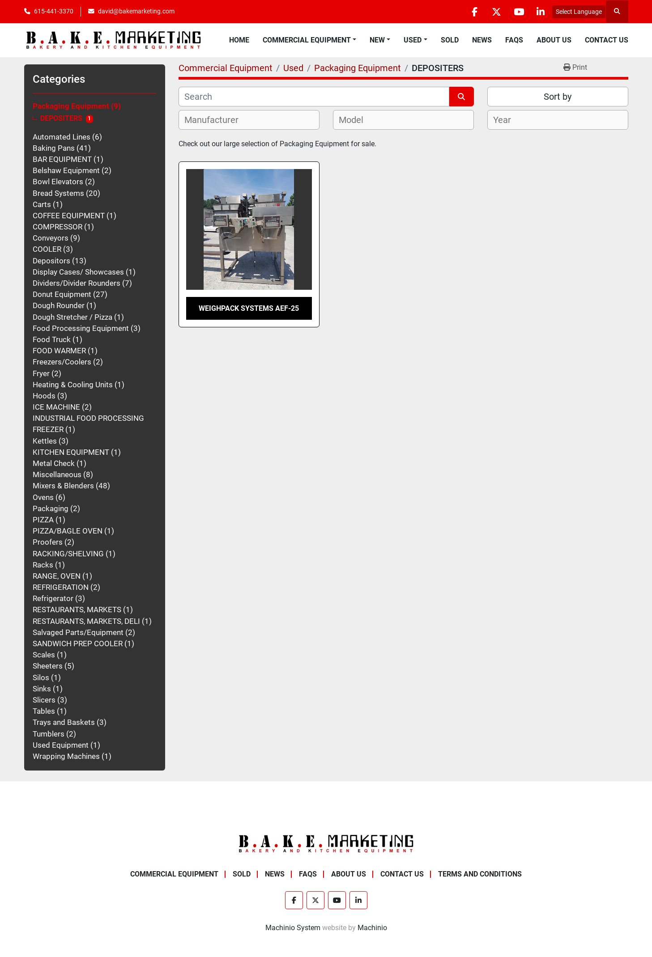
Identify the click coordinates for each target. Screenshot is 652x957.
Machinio (372, 927)
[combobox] (249, 120)
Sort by (557, 96)
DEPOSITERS (61, 118)
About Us (554, 40)
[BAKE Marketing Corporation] (326, 843)
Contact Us (606, 40)
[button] (309, 40)
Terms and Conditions (480, 874)
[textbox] (216, 120)
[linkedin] (540, 11)
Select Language (579, 11)
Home (239, 40)
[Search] (314, 96)
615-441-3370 (53, 11)
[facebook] (472, 11)
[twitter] (495, 11)
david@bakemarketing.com (136, 11)
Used (413, 40)
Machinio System (292, 927)
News (482, 40)
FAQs (514, 40)
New (377, 40)
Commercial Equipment (307, 40)
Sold (450, 40)
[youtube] (518, 11)
